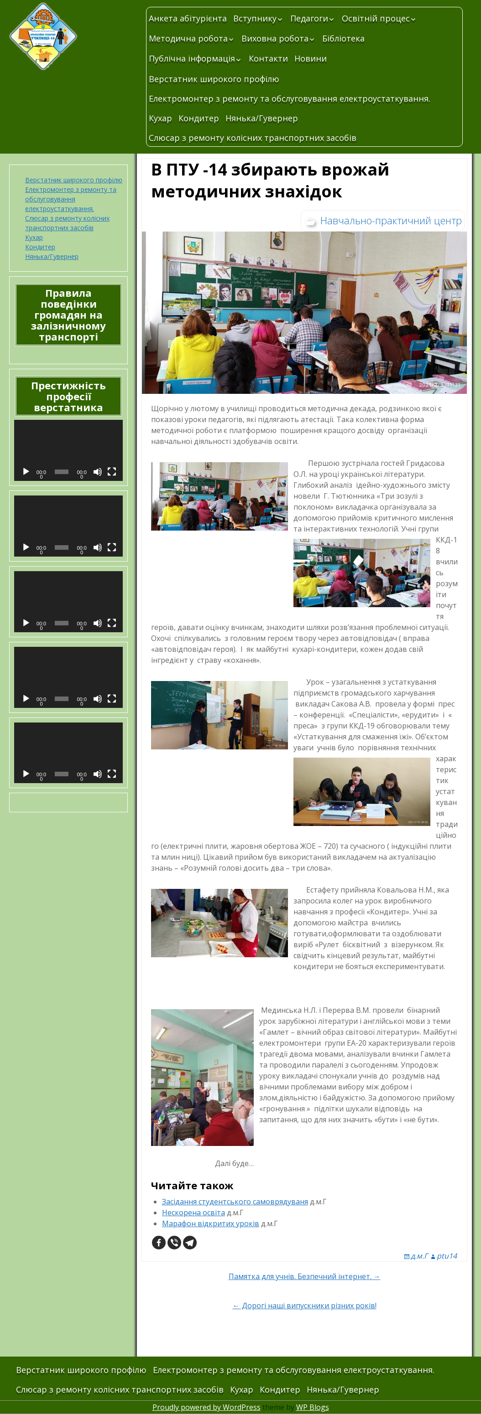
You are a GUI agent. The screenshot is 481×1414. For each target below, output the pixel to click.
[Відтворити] (26, 471)
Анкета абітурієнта (188, 18)
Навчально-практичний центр (391, 220)
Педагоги (309, 18)
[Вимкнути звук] (97, 471)
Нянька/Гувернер (261, 118)
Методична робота (188, 38)
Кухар (160, 118)
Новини (310, 58)
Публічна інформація (192, 58)
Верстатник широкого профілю (214, 78)
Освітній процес (376, 18)
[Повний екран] (111, 471)
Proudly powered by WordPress (206, 1407)
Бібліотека (343, 38)
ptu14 (447, 1256)
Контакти (268, 58)
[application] (68, 450)
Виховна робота (274, 38)
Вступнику (255, 18)
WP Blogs (312, 1407)
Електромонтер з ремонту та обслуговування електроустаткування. (289, 98)
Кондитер (198, 118)
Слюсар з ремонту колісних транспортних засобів (252, 137)
